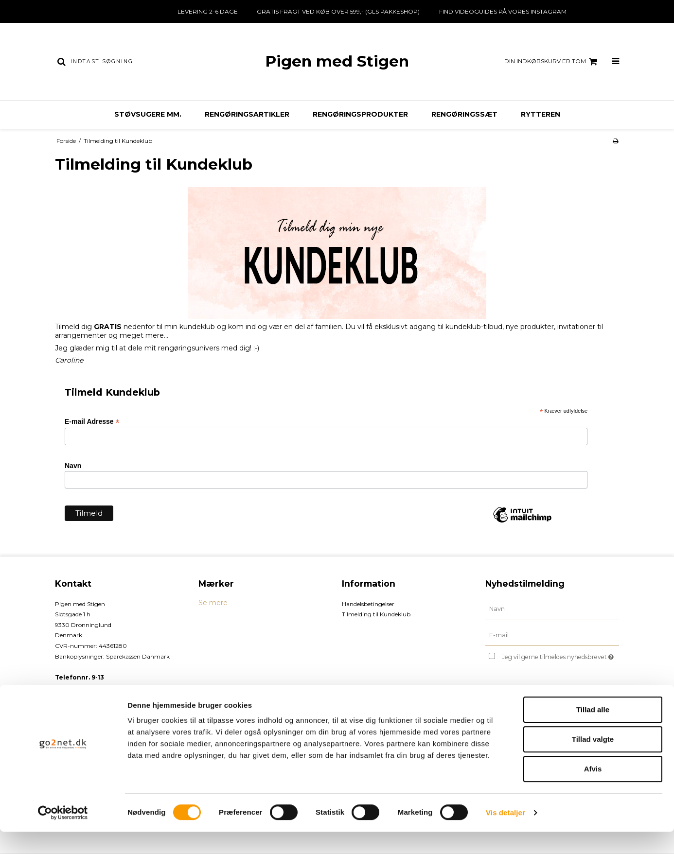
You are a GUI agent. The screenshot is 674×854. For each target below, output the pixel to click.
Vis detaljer (505, 835)
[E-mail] (552, 634)
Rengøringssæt (464, 114)
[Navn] (552, 608)
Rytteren (540, 114)
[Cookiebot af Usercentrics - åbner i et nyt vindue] (63, 835)
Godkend (516, 702)
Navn (73, 466)
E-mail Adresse (92, 421)
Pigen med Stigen (337, 61)
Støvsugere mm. (147, 114)
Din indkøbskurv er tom (552, 61)
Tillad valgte (593, 761)
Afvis (593, 791)
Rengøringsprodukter (360, 114)
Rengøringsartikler (247, 114)
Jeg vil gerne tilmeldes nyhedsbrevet (560, 655)
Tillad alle (592, 732)
